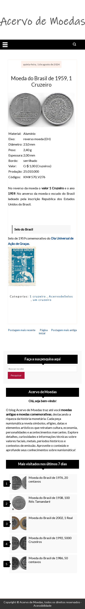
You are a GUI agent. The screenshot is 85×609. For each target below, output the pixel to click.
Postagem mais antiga (64, 330)
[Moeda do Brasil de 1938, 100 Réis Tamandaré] (20, 503)
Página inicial (43, 331)
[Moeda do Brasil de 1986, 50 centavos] (20, 563)
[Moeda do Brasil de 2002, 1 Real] (20, 523)
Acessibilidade (42, 605)
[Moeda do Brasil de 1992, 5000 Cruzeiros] (20, 543)
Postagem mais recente (21, 330)
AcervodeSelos (61, 296)
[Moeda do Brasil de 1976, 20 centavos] (20, 483)
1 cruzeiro (38, 296)
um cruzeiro (42, 299)
